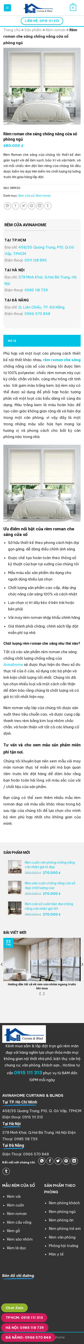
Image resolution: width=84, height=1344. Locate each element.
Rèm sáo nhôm (20, 1239)
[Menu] (7, 8)
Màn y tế (56, 1254)
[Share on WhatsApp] (7, 206)
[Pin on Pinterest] (31, 206)
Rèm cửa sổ (26, 195)
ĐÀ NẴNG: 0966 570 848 (28, 1337)
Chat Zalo (15, 1308)
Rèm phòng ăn (61, 1220)
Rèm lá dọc (16, 1248)
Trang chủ (11, 30)
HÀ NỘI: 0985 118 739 (25, 1327)
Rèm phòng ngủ (62, 1211)
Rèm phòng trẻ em (65, 1228)
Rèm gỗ (13, 1231)
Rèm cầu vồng (19, 1222)
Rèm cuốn (15, 1205)
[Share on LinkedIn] (39, 206)
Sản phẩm (33, 30)
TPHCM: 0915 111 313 (24, 1317)
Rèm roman (55, 30)
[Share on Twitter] (23, 206)
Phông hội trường (63, 1245)
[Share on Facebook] (15, 206)
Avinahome (13, 664)
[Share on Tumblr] (48, 206)
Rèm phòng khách (64, 1203)
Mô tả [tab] (12, 340)
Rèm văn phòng (62, 1237)
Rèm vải (14, 1196)
